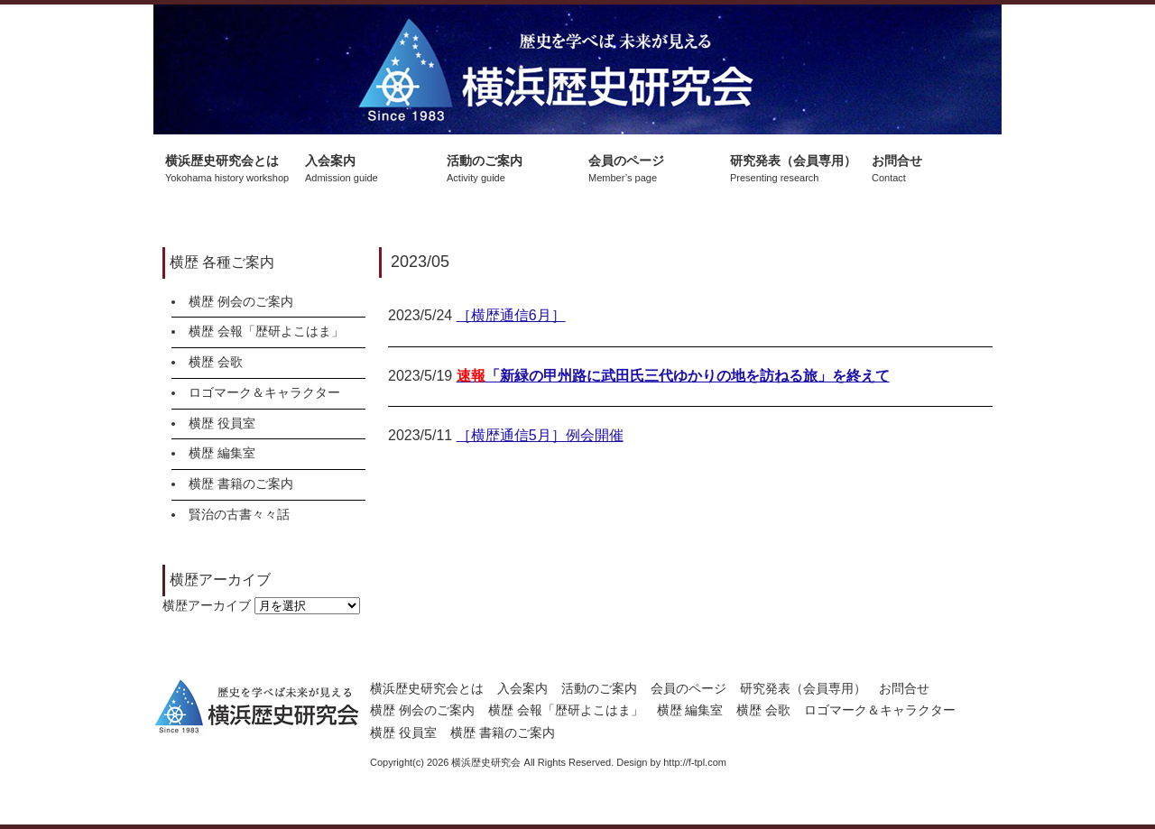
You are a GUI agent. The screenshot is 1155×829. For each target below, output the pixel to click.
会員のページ (688, 688)
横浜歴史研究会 (577, 69)
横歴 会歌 (216, 362)
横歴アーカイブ (206, 605)
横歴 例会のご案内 (241, 301)
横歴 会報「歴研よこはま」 (266, 331)
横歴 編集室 (222, 453)
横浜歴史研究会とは (427, 688)
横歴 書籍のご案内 (241, 483)
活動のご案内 (599, 688)
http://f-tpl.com (694, 762)
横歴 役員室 (222, 423)
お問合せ (904, 688)
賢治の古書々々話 (239, 514)
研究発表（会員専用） (803, 688)
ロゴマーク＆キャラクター (264, 392)
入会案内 (522, 688)
